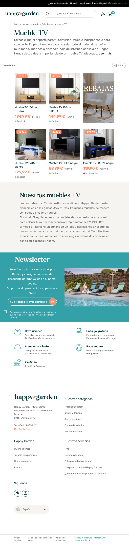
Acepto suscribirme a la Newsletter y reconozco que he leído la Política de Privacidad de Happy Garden (33, 315)
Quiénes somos (22, 448)
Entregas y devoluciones (77, 461)
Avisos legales (17, 539)
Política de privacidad (60, 539)
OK (53, 301)
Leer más (105, 53)
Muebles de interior (31, 24)
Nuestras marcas (23, 461)
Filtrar (119, 65)
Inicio (16, 24)
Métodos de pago (73, 455)
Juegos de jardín (73, 419)
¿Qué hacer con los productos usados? (85, 473)
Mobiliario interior (73, 431)
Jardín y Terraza (73, 413)
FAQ (66, 448)
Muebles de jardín (73, 406)
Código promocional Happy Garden (83, 467)
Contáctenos (22, 429)
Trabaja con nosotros (25, 455)
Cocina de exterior (74, 425)
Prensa (18, 467)
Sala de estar (48, 24)
